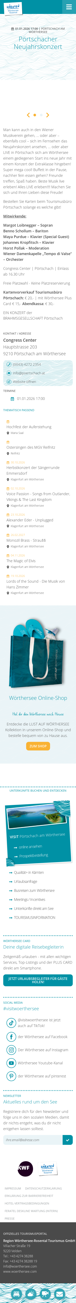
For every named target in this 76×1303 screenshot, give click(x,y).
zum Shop (38, 746)
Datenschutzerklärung (43, 1188)
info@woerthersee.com (20, 1266)
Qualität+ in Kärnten (26, 872)
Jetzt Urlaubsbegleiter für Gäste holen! (38, 980)
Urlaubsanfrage (23, 881)
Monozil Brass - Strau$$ (26, 540)
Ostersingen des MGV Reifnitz (30, 447)
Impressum (13, 1188)
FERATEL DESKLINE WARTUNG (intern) (31, 1211)
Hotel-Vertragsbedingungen (27, 1203)
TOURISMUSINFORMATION (32, 917)
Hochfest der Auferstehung (28, 427)
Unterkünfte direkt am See (31, 908)
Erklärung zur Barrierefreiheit (29, 1196)
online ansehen (28, 847)
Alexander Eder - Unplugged (29, 520)
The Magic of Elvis (25, 561)
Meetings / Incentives (27, 899)
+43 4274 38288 (21, 1256)
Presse (10, 1218)
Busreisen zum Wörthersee (32, 890)
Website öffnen (21, 381)
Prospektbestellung (31, 855)
